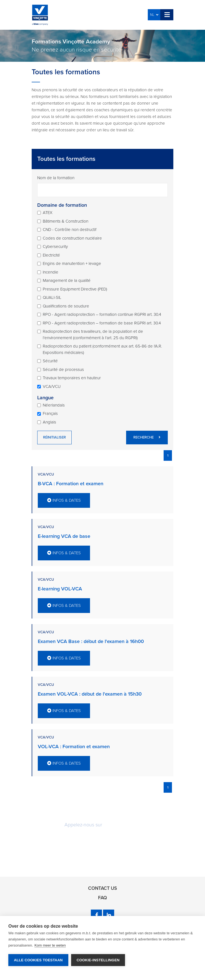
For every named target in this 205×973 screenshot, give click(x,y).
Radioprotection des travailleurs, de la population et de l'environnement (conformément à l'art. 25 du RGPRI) (93, 334)
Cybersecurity (55, 246)
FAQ (102, 898)
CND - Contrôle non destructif (69, 229)
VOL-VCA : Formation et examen (74, 746)
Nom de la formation (55, 177)
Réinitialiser (54, 437)
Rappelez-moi (102, 858)
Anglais (49, 422)
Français (50, 413)
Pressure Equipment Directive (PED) (75, 289)
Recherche (147, 437)
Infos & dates (64, 500)
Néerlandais (54, 405)
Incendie (50, 272)
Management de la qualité (67, 280)
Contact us (102, 888)
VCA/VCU (52, 386)
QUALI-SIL (52, 297)
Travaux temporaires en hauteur (72, 377)
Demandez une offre (102, 841)
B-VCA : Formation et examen (70, 484)
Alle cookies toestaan (38, 960)
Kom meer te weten (50, 945)
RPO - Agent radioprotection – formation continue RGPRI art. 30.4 (102, 314)
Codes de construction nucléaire (72, 238)
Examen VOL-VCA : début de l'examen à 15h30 (90, 694)
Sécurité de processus (63, 369)
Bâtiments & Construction (65, 221)
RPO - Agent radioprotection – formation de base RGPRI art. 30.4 (102, 323)
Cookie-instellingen (98, 960)
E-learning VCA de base (64, 536)
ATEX (47, 212)
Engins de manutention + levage (72, 263)
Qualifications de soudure (66, 306)
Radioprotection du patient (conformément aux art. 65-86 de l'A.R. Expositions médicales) (102, 349)
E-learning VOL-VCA (60, 589)
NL (154, 15)
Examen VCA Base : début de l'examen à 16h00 (91, 641)
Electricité (51, 255)
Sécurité (50, 360)
